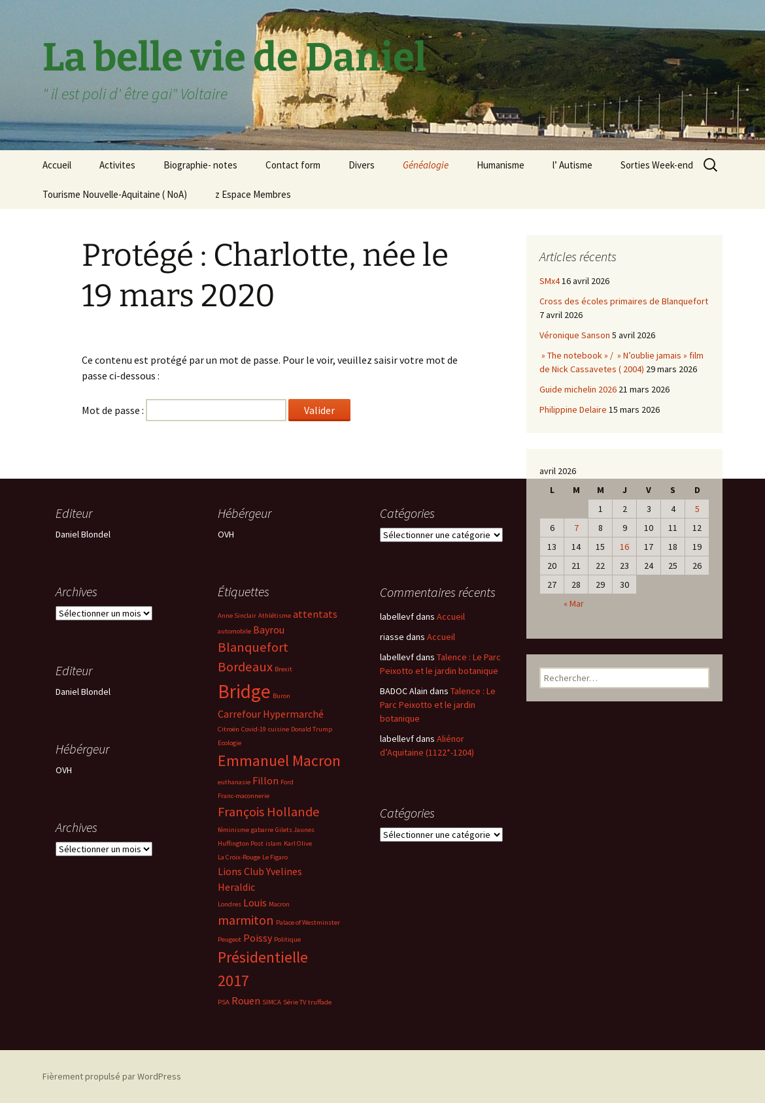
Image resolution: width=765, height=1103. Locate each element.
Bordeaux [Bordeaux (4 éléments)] (245, 666)
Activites (117, 165)
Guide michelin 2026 (578, 389)
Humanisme (500, 165)
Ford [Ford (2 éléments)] (287, 782)
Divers (361, 165)
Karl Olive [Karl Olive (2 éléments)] (298, 843)
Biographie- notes (200, 165)
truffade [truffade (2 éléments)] (320, 1002)
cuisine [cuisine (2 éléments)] (278, 729)
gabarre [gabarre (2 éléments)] (262, 829)
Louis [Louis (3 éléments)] (255, 902)
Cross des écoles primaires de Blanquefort (623, 301)
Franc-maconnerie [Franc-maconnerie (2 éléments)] (243, 795)
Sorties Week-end (656, 165)
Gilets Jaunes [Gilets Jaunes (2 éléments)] (294, 829)
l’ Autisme (572, 165)
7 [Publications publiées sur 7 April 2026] (576, 528)
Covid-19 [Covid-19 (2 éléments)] (253, 729)
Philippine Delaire (573, 409)
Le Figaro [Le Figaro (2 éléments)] (275, 857)
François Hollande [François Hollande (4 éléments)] (269, 811)
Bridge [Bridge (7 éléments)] (244, 691)
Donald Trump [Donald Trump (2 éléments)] (311, 729)
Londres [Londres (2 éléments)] (229, 904)
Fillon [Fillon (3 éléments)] (265, 780)
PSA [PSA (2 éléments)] (224, 1002)
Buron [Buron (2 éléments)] (281, 696)
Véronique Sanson (574, 335)
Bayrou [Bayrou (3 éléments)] (268, 629)
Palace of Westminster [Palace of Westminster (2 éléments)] (308, 922)
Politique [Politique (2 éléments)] (287, 939)
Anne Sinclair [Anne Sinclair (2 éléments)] (237, 615)
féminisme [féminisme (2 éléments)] (233, 829)
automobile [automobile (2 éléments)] (234, 631)
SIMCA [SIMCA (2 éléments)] (271, 1002)
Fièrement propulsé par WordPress (111, 1076)
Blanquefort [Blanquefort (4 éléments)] (253, 647)
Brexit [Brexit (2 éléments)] (283, 669)
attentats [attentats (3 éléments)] (315, 613)
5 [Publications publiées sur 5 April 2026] (697, 509)
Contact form (292, 165)
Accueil (56, 165)
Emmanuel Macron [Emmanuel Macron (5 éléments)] (279, 760)
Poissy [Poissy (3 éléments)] (257, 937)
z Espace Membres (253, 194)
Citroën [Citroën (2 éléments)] (228, 729)
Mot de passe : (184, 410)
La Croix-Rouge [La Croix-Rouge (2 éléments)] (239, 857)
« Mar (574, 603)
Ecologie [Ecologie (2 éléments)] (229, 743)
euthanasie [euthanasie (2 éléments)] (234, 782)
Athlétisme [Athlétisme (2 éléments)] (274, 615)
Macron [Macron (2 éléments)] (279, 904)
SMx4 (549, 281)
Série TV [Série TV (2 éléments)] (294, 1002)
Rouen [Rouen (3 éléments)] (245, 1000)
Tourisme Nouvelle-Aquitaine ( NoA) (114, 194)
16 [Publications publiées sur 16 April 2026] (624, 546)
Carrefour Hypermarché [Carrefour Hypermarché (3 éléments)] (271, 713)
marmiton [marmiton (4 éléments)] (246, 920)
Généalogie (426, 165)
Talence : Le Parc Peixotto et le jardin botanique (438, 704)
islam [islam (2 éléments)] (273, 843)
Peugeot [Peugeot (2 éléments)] (229, 939)
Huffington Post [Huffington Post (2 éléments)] (241, 843)
